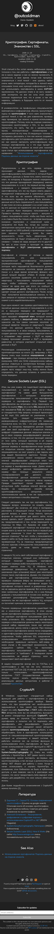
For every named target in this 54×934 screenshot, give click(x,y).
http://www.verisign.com (23, 834)
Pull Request (37, 884)
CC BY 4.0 (43, 926)
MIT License (32, 928)
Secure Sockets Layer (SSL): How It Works (26, 831)
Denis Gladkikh (27, 20)
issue (27, 886)
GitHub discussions (29, 891)
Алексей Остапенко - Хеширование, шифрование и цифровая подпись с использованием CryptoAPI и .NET (24, 817)
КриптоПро (16, 683)
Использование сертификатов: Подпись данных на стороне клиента (27, 155)
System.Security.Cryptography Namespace (26, 825)
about (41, 25)
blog (13, 25)
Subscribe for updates (27, 907)
